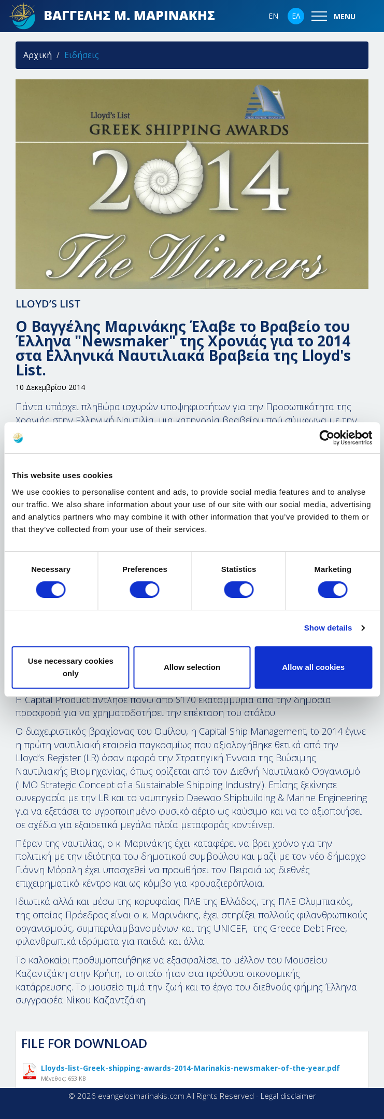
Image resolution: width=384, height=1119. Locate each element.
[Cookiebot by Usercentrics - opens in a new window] (326, 437)
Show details (328, 627)
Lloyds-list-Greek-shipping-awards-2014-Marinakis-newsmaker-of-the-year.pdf (190, 1071)
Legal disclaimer (288, 1095)
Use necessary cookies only (70, 667)
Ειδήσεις (81, 55)
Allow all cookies (313, 667)
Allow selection (192, 667)
